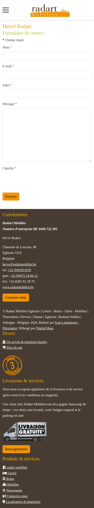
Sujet (7, 85)
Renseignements (16, 449)
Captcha (9, 168)
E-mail (8, 66)
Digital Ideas (44, 328)
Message (10, 104)
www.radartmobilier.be (18, 287)
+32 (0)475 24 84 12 (24, 276)
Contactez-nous (15, 297)
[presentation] (34, 181)
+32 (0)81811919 (19, 270)
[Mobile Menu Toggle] (6, 10)
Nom (7, 47)
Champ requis (13, 40)
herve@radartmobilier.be (19, 264)
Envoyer (11, 196)
